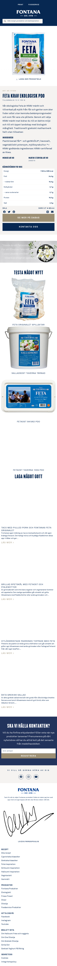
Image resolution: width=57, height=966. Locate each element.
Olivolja (4, 904)
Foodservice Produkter (11, 907)
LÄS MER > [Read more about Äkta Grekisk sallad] (7, 707)
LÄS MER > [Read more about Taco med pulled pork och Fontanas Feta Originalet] (7, 543)
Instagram (6, 920)
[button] (5, 212)
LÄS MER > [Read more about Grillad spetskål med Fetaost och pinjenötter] (7, 599)
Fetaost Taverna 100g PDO (28, 470)
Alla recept (6, 853)
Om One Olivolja (8, 937)
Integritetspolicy (8, 962)
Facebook (5, 917)
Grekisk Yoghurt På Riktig (12, 949)
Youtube (5, 924)
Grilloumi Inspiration (10, 868)
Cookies (4, 958)
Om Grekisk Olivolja (9, 941)
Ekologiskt (6, 892)
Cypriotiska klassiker (10, 857)
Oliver (3, 900)
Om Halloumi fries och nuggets (15, 934)
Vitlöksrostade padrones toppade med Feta (28, 641)
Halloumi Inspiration (10, 872)
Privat (20, 5)
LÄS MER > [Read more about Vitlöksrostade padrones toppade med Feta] (7, 653)
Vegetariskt (6, 875)
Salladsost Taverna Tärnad (28, 373)
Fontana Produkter (9, 889)
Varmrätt (5, 879)
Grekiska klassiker (9, 860)
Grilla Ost (5, 945)
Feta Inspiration (8, 864)
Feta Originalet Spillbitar (28, 325)
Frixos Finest (7, 896)
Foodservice (33, 5)
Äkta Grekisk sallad (13, 695)
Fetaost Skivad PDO (28, 422)
